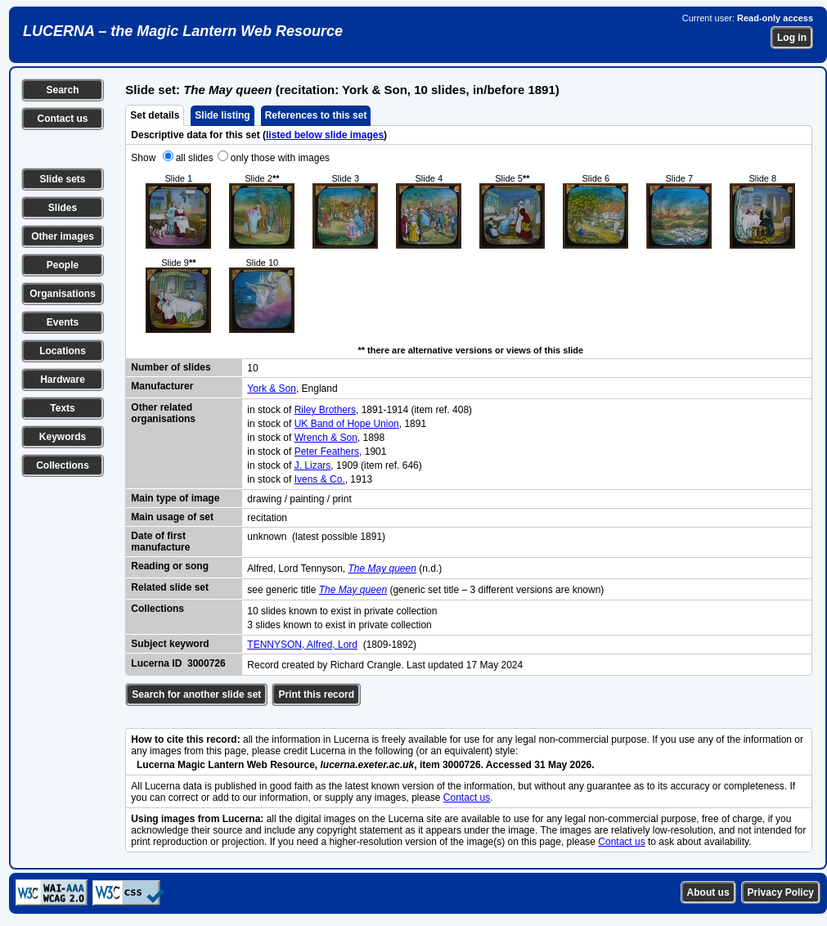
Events (63, 322)
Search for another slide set (196, 694)
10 (252, 368)
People (63, 265)
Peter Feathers (326, 451)
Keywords (62, 437)
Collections (62, 465)
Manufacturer (162, 386)
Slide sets (62, 179)
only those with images (280, 158)
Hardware (62, 379)
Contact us (62, 118)
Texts (62, 408)
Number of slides (170, 367)
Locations (62, 351)
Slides (62, 208)
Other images (62, 236)
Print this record (316, 694)
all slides (194, 158)
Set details (154, 115)
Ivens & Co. (319, 479)
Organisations (62, 293)
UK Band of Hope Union (346, 423)
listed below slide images (325, 135)
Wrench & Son (325, 437)
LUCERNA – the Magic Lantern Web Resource (183, 31)
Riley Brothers (325, 410)
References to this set (316, 115)
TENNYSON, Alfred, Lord (302, 644)
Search (62, 90)
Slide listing (222, 115)
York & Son (271, 388)
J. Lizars (312, 465)
